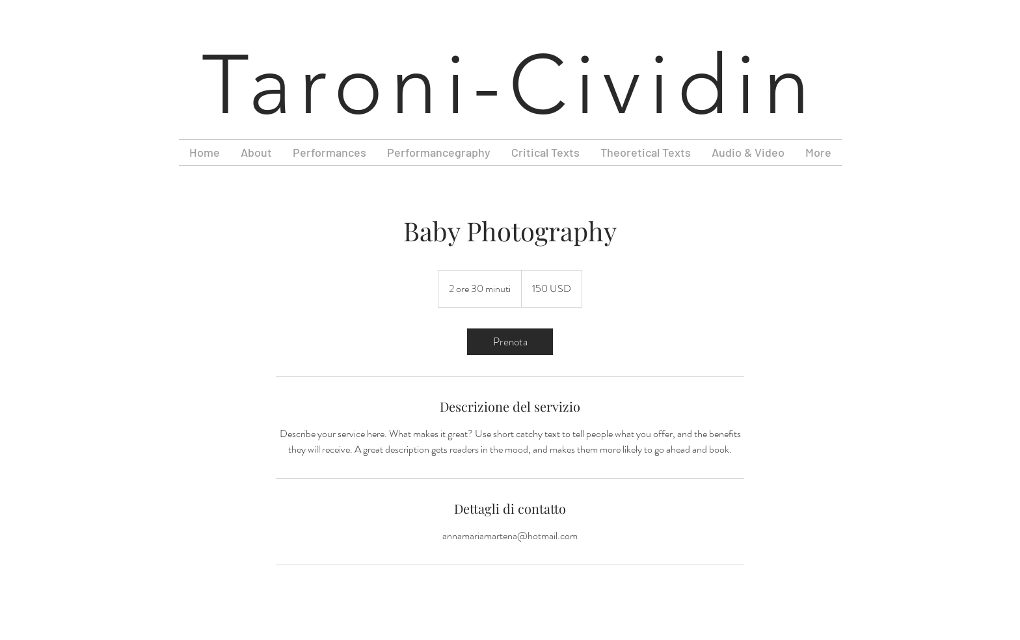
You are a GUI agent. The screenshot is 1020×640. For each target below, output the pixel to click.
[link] (510, 341)
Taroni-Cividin (510, 85)
